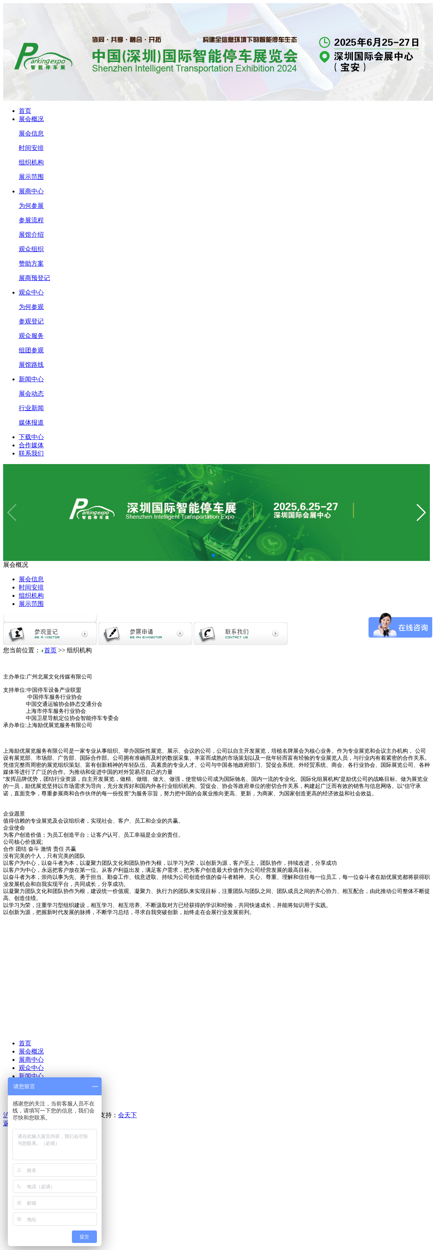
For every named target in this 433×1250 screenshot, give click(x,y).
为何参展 (31, 205)
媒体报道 (31, 422)
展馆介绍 (31, 234)
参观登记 (31, 321)
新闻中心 (31, 379)
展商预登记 (34, 278)
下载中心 (31, 437)
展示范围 (31, 176)
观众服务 (31, 335)
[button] (213, 555)
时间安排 (31, 148)
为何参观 (31, 307)
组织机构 (31, 162)
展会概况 (31, 119)
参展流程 (31, 220)
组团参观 (31, 350)
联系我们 (31, 453)
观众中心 (31, 292)
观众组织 (31, 249)
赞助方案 (31, 263)
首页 (25, 110)
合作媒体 (31, 445)
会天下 (127, 1115)
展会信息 (31, 133)
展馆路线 (31, 364)
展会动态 (31, 393)
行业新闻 (31, 408)
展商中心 (31, 191)
